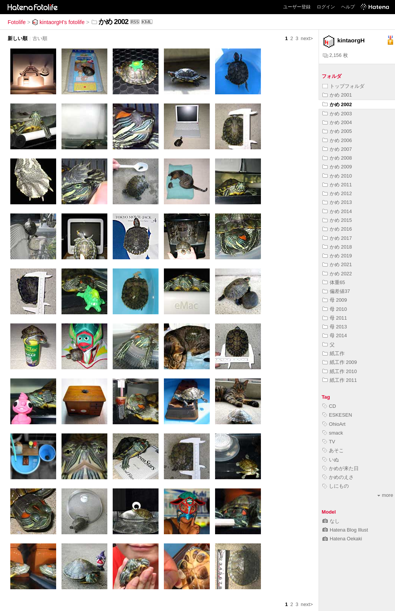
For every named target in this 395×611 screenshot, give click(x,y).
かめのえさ (338, 477)
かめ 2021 (337, 264)
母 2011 (334, 318)
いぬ (330, 459)
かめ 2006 (337, 140)
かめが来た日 (340, 468)
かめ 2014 (337, 211)
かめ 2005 (337, 131)
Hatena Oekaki (342, 538)
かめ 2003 (337, 113)
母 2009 (334, 300)
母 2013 (334, 327)
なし (331, 521)
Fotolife (17, 22)
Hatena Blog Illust (345, 530)
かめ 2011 (337, 185)
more (385, 495)
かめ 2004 (337, 122)
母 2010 (334, 309)
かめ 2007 (337, 149)
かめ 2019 (337, 256)
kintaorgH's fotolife (58, 22)
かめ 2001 (337, 95)
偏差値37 (336, 291)
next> (307, 38)
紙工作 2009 (339, 362)
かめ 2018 (337, 247)
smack (332, 433)
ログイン (326, 7)
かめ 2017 (337, 238)
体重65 (333, 282)
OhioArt (333, 424)
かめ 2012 (337, 193)
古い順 (39, 38)
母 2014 (334, 335)
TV (328, 442)
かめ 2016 (337, 229)
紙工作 (333, 353)
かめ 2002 (337, 104)
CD (329, 406)
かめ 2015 (337, 220)
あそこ (333, 450)
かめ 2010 (337, 176)
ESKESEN (337, 415)
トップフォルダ (343, 86)
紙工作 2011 (339, 380)
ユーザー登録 (297, 7)
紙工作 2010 (339, 371)
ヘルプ (348, 7)
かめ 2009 (337, 167)
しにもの (335, 486)
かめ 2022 (337, 273)
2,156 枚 (335, 55)
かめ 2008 (337, 158)
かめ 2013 (337, 202)
